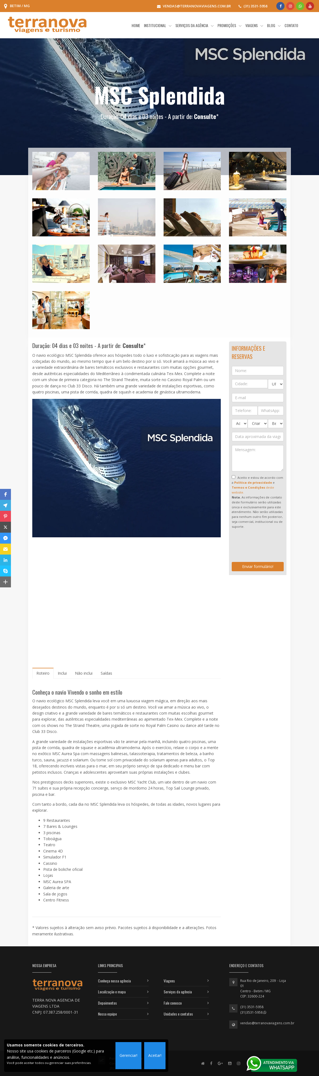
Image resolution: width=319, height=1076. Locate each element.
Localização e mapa (112, 991)
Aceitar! (154, 1055)
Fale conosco (173, 1003)
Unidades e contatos (178, 1014)
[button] (5, 494)
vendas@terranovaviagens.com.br (267, 1023)
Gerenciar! (128, 1055)
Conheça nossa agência (114, 981)
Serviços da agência (178, 991)
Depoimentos (107, 1003)
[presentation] (273, 547)
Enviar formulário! (257, 566)
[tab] (43, 673)
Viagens (169, 981)
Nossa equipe (107, 1014)
